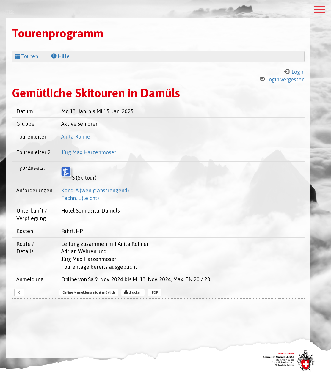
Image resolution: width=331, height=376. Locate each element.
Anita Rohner (76, 136)
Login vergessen (282, 79)
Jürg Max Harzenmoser (88, 152)
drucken (133, 292)
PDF (154, 292)
